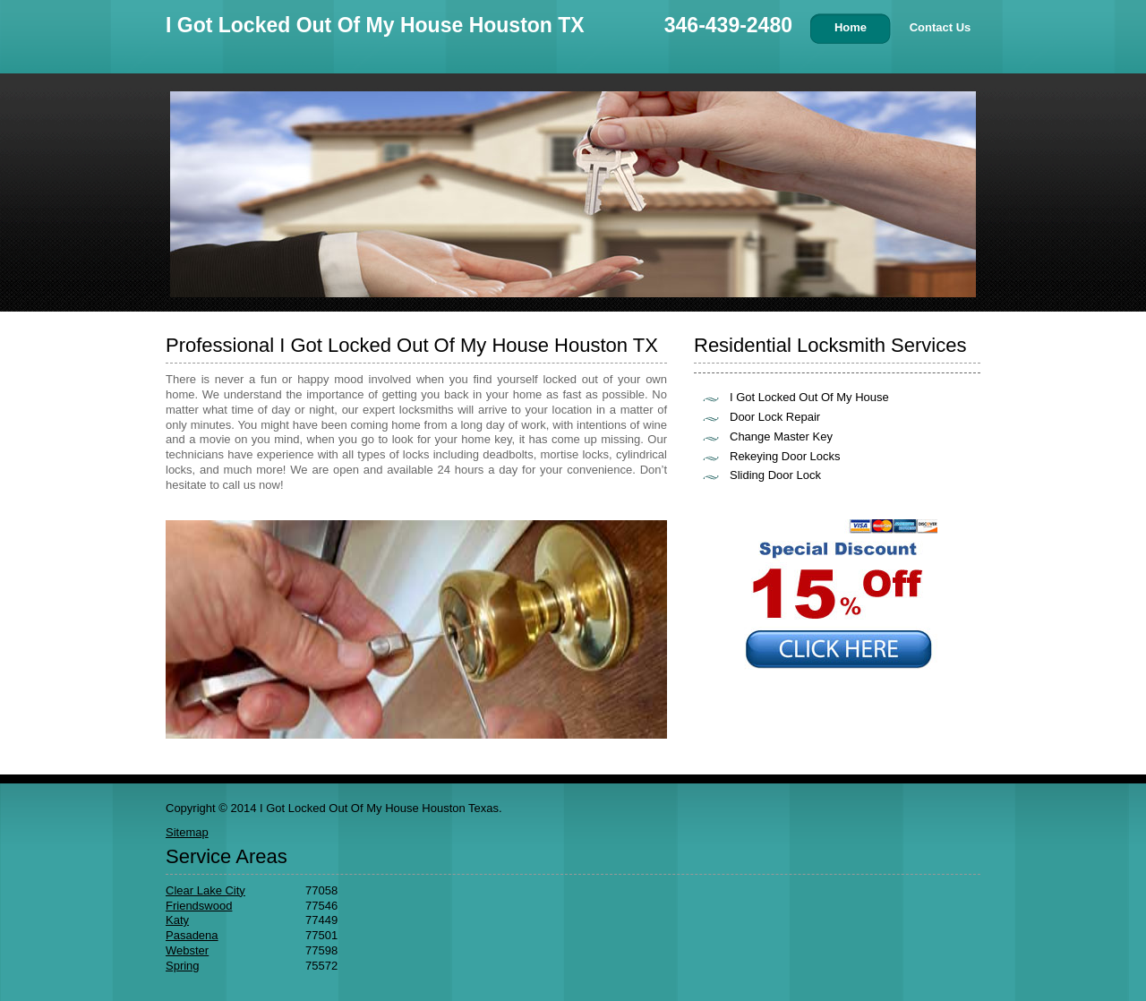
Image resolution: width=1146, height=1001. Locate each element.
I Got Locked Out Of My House (809, 397)
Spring (183, 965)
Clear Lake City (205, 890)
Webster (187, 950)
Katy (177, 920)
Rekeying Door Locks (785, 456)
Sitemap (187, 832)
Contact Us (940, 27)
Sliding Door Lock (775, 475)
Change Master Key (781, 436)
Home (850, 27)
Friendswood (199, 905)
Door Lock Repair (775, 417)
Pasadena (192, 935)
